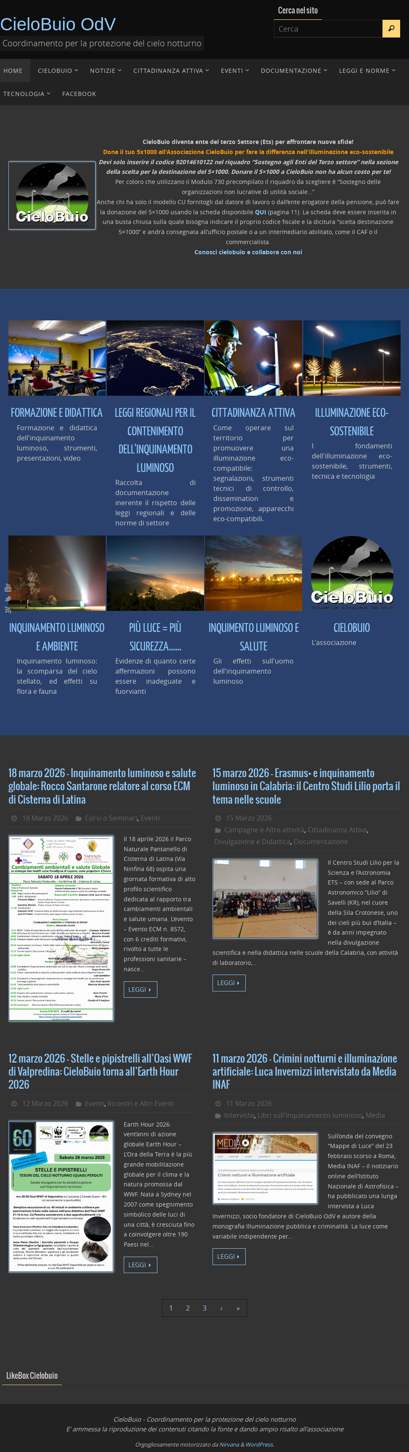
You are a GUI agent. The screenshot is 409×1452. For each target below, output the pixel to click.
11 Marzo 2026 (249, 1103)
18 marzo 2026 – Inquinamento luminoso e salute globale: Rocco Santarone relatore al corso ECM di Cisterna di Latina (102, 786)
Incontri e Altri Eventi (141, 1103)
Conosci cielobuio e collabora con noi (248, 252)
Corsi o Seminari (111, 818)
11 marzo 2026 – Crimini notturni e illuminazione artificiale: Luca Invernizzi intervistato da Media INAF (304, 1072)
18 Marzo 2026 (45, 818)
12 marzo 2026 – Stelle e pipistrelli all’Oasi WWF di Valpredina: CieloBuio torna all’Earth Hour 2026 (100, 1072)
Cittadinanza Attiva (337, 829)
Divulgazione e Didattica (252, 841)
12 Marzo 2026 (45, 1103)
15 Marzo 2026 (249, 818)
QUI (260, 212)
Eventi (150, 818)
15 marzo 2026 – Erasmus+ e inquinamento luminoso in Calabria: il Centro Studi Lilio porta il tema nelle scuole (306, 786)
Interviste (239, 1115)
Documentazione (321, 841)
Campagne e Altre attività (264, 829)
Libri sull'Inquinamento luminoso (310, 1115)
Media (375, 1115)
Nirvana (229, 1444)
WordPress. (259, 1444)
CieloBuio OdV (58, 24)
